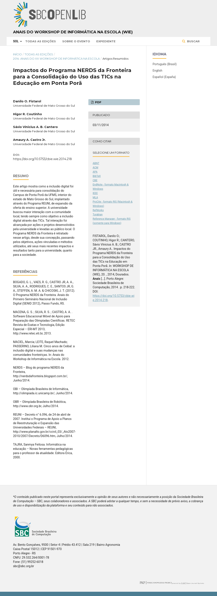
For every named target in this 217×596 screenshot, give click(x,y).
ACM (95, 167)
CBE (95, 180)
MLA (95, 197)
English (157, 70)
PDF (97, 102)
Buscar (193, 41)
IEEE (95, 193)
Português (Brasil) (165, 64)
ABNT (96, 163)
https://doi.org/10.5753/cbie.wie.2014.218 (42, 159)
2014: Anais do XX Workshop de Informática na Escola (56, 58)
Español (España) (164, 77)
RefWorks (98, 210)
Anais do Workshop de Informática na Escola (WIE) (73, 32)
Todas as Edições (40, 41)
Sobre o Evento (76, 41)
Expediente (106, 41)
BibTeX (97, 176)
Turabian (98, 214)
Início (17, 54)
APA (95, 171)
